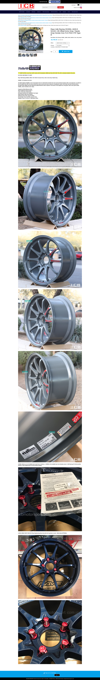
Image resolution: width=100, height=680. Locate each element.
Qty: (51, 51)
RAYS (69, 11)
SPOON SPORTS (54, 11)
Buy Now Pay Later (43, 1)
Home (19, 15)
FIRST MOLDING (46, 11)
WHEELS (39, 11)
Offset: (52, 42)
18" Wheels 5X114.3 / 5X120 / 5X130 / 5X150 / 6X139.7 (38, 17)
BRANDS (33, 11)
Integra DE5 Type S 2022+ (47, 15)
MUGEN (64, 11)
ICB (60, 11)
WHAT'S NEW (21, 11)
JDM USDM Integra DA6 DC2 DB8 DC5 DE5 (33, 15)
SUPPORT (74, 5)
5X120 (50, 17)
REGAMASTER (75, 11)
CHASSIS (28, 11)
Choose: (52, 45)
